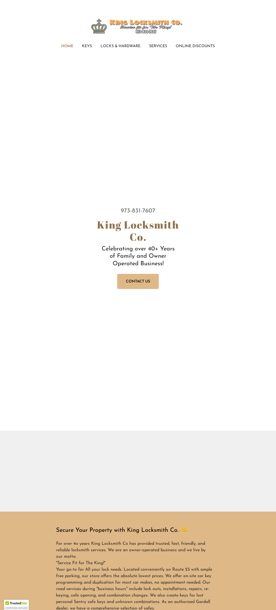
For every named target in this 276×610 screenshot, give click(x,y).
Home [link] (67, 46)
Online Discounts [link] (195, 46)
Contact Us (138, 282)
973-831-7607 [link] (138, 211)
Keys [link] (87, 46)
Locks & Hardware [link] (120, 46)
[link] (138, 25)
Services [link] (158, 46)
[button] (16, 605)
